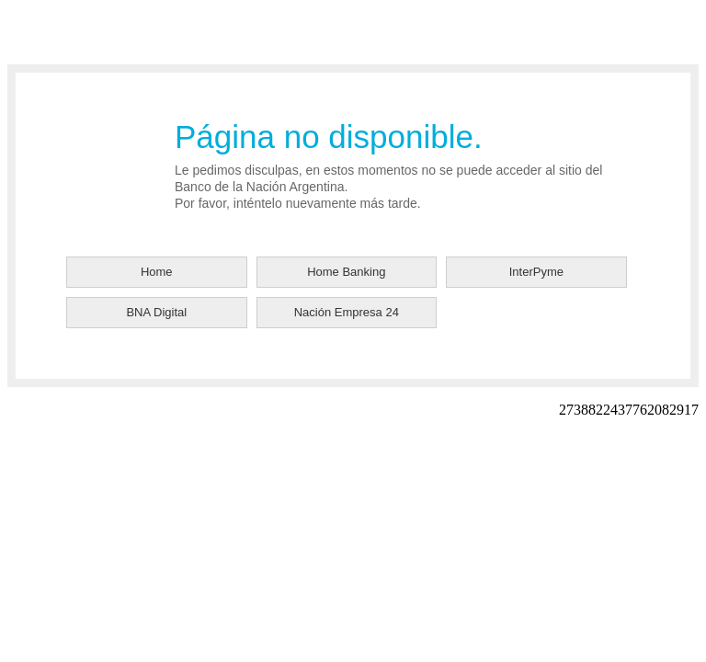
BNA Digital (156, 312)
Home (157, 272)
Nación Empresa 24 (346, 312)
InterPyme (536, 272)
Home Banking (346, 272)
